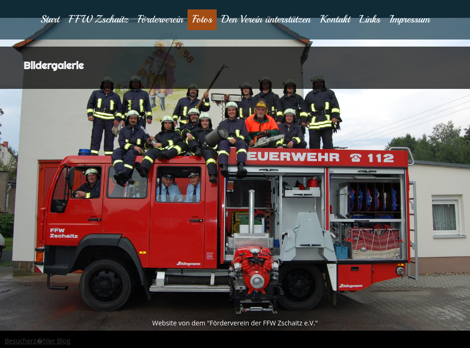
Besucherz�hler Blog (37, 340)
